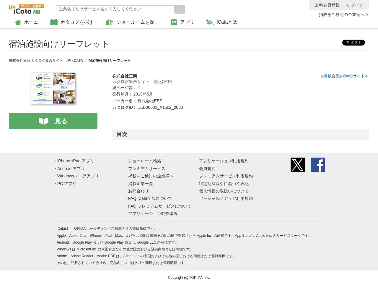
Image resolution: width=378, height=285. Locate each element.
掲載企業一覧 (140, 183)
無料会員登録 (327, 5)
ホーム (26, 22)
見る (61, 121)
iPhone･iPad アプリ (75, 160)
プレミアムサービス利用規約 (226, 176)
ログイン (355, 5)
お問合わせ (138, 191)
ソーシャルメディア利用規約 (226, 198)
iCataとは (221, 22)
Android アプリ (71, 168)
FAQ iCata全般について (150, 198)
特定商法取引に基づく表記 (224, 183)
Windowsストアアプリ (78, 176)
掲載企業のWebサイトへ (346, 76)
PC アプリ (66, 183)
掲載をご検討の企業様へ (341, 14)
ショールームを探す (132, 22)
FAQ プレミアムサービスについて (159, 206)
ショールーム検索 (144, 160)
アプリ (182, 22)
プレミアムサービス (146, 168)
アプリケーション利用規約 (224, 160)
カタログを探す (72, 22)
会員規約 (207, 168)
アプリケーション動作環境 (153, 213)
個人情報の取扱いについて (224, 191)
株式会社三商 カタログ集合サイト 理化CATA (46, 61)
